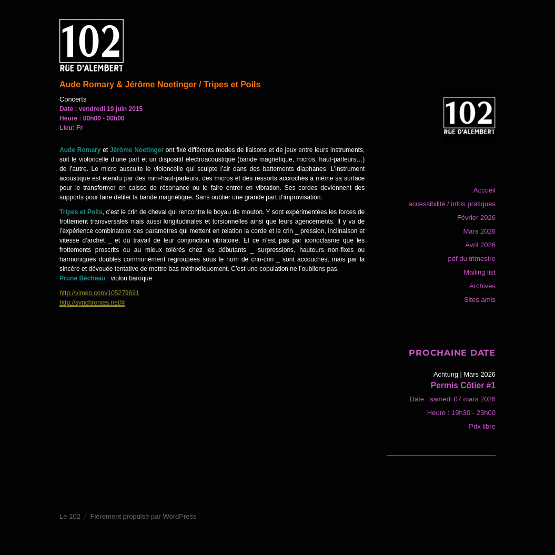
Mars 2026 (479, 231)
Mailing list (479, 272)
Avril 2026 (480, 245)
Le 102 (69, 516)
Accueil (484, 190)
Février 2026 (476, 217)
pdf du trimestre (472, 259)
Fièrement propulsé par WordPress (143, 516)
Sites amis (480, 300)
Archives (482, 286)
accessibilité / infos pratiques (451, 204)
